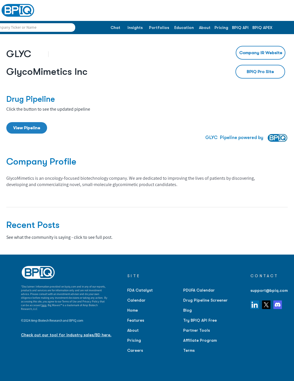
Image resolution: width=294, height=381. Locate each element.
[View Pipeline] (26, 128)
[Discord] (277, 304)
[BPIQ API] (240, 28)
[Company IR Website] (260, 53)
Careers (135, 350)
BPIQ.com (76, 320)
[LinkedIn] (254, 304)
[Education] (184, 28)
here (44, 305)
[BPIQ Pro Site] (260, 72)
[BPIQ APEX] (262, 28)
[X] (266, 304)
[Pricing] (221, 28)
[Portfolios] (159, 28)
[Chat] (115, 28)
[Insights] (135, 28)
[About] (204, 28)
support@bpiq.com (269, 290)
